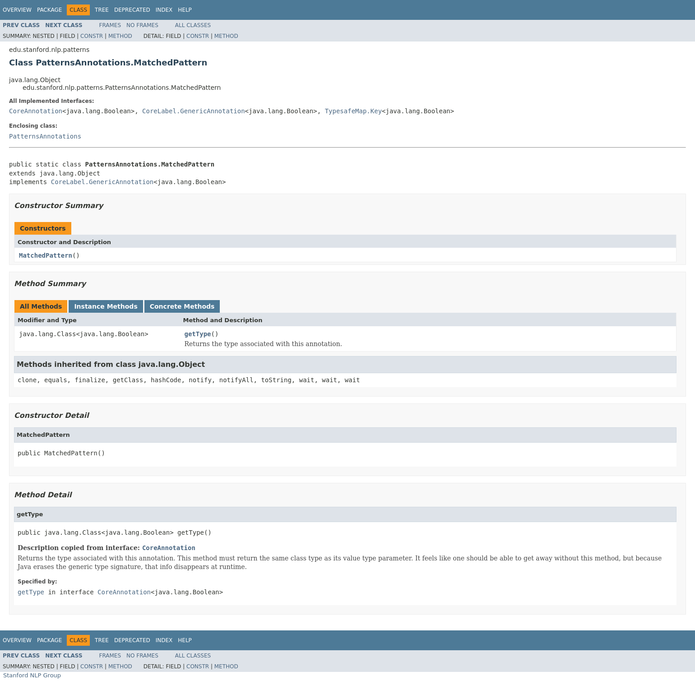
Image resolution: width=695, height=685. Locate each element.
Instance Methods (105, 306)
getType (198, 334)
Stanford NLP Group (32, 675)
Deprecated (132, 10)
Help (185, 10)
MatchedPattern (45, 255)
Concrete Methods (182, 306)
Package (49, 10)
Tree (102, 10)
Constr (91, 36)
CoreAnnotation (35, 111)
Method (120, 36)
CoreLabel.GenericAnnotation (193, 111)
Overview (17, 10)
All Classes (193, 25)
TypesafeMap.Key (353, 111)
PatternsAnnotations (45, 136)
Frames (110, 25)
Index (164, 10)
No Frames (142, 25)
